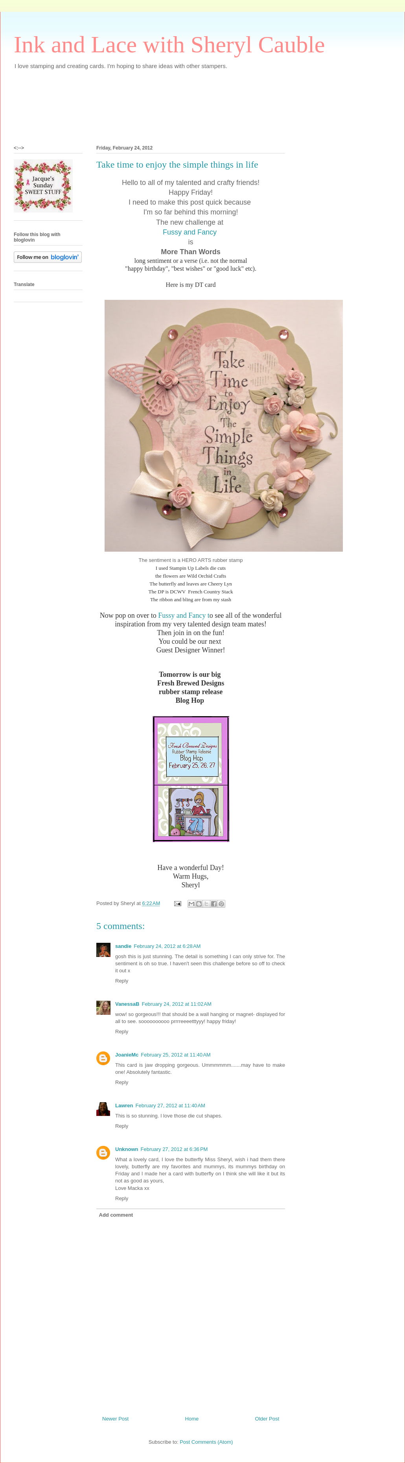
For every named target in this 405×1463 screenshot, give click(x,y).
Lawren (124, 1105)
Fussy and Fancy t (184, 615)
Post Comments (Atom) (206, 1442)
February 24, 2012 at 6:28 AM (167, 946)
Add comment (116, 1215)
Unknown (126, 1149)
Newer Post (115, 1419)
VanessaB (127, 1004)
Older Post (267, 1419)
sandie (123, 946)
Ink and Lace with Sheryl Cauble (169, 44)
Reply (121, 981)
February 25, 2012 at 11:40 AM (175, 1055)
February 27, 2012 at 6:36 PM (174, 1149)
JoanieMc (126, 1055)
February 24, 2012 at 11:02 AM (176, 1004)
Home (192, 1419)
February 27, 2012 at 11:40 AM (170, 1105)
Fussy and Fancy (191, 232)
